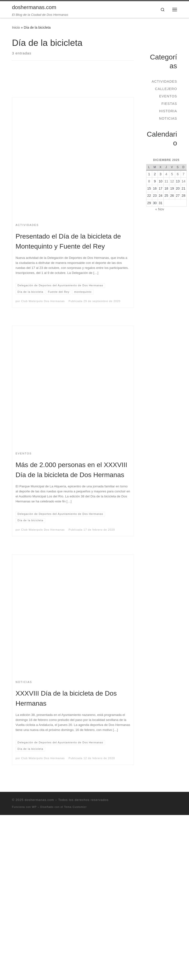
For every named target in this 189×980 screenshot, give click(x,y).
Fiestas (169, 104)
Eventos (168, 96)
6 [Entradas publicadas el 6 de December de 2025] (178, 174)
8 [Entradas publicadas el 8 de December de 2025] (149, 181)
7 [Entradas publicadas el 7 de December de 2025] (183, 174)
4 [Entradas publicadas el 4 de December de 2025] (166, 174)
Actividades (164, 81)
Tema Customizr (75, 806)
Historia (168, 111)
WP (34, 806)
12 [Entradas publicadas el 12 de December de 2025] (172, 181)
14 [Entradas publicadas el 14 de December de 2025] (183, 181)
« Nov (159, 209)
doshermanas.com (39, 800)
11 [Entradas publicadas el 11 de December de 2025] (166, 181)
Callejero (166, 89)
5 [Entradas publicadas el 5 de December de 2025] (172, 174)
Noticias (168, 118)
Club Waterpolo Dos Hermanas (43, 301)
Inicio (16, 27)
